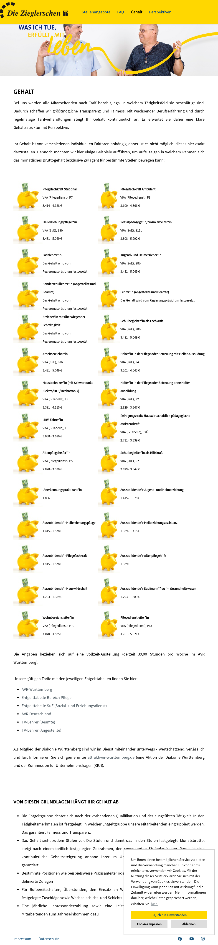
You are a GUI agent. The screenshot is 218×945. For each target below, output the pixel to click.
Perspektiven (160, 12)
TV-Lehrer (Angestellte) (41, 730)
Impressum (22, 938)
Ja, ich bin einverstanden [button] (169, 915)
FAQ (120, 12)
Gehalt (136, 12)
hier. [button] (154, 904)
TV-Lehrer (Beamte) (38, 722)
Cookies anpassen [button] (149, 924)
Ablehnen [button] (188, 924)
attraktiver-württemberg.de (111, 757)
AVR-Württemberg (37, 689)
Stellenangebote (96, 12)
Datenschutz (49, 938)
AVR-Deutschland (36, 713)
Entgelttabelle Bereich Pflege (46, 697)
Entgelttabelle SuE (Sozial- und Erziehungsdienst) (64, 705)
